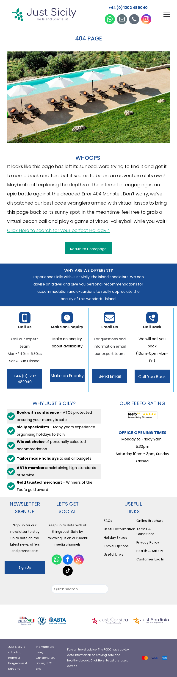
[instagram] (146, 19)
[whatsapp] (110, 19)
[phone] (134, 19)
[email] (122, 19)
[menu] (167, 15)
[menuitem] (120, 521)
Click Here (97, 660)
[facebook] (68, 560)
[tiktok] (68, 571)
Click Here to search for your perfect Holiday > (58, 230)
